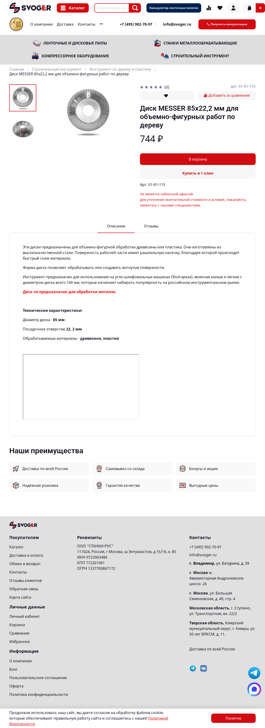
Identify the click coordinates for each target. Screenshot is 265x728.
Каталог (73, 7)
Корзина (17, 624)
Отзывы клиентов (25, 580)
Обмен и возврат (25, 563)
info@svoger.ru (177, 24)
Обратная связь (24, 588)
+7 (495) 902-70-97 (136, 24)
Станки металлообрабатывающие (200, 43)
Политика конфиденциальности (38, 694)
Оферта (16, 686)
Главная (16, 69)
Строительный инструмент (200, 55)
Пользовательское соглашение (38, 677)
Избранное (19, 641)
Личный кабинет (24, 616)
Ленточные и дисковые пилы (75, 43)
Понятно (233, 718)
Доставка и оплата (26, 555)
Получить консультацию (227, 24)
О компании (41, 24)
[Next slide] (22, 133)
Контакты (86, 24)
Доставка (65, 24)
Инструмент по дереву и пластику (120, 69)
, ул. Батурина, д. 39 (219, 563)
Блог (13, 669)
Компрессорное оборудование (75, 55)
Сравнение (19, 633)
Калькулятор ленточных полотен (173, 8)
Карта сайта (20, 597)
